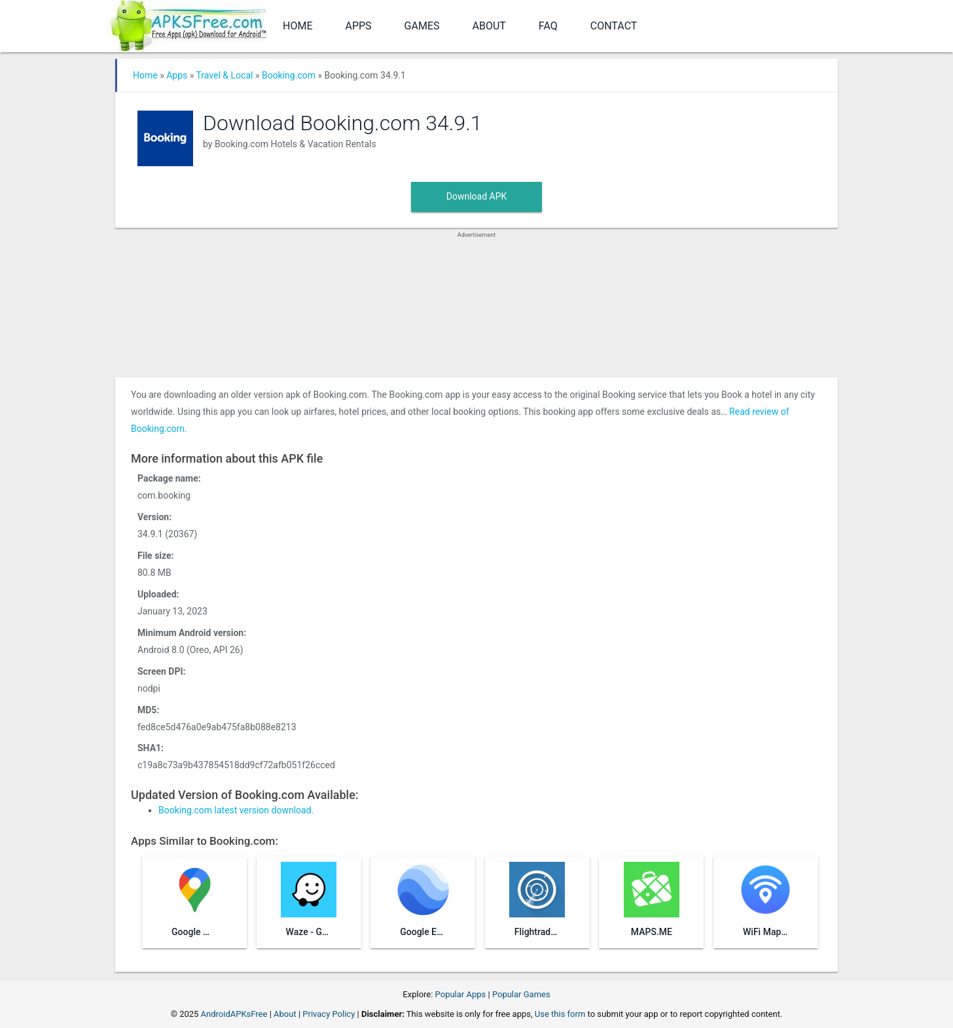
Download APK (476, 196)
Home (297, 26)
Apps (358, 26)
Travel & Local (224, 75)
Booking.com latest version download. (236, 810)
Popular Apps (460, 994)
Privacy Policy (328, 1014)
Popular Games (521, 994)
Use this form (560, 1014)
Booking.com (288, 75)
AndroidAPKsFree (234, 1014)
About (489, 26)
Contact (614, 26)
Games (422, 26)
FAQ (548, 26)
